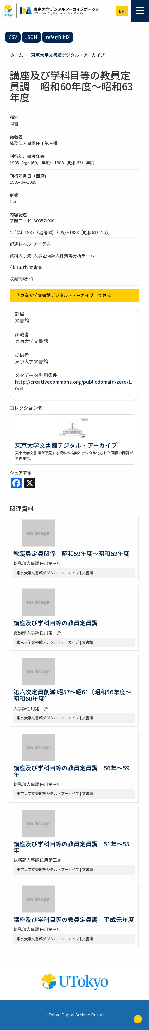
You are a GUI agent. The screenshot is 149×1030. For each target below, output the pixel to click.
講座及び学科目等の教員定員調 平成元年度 (73, 919)
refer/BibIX (58, 37)
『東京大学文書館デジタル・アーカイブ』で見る (63, 295)
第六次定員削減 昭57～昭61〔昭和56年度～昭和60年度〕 (72, 695)
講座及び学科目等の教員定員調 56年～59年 (71, 771)
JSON (31, 37)
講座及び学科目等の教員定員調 (55, 622)
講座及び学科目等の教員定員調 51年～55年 (71, 847)
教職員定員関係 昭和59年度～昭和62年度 (71, 553)
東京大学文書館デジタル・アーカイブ (68, 55)
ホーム (16, 55)
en (122, 11)
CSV (13, 37)
